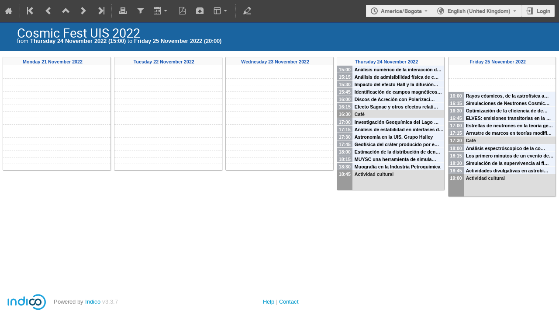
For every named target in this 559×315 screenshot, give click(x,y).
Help (268, 301)
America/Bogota (401, 11)
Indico (92, 301)
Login (543, 11)
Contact (289, 301)
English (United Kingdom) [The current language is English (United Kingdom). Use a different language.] (479, 11)
